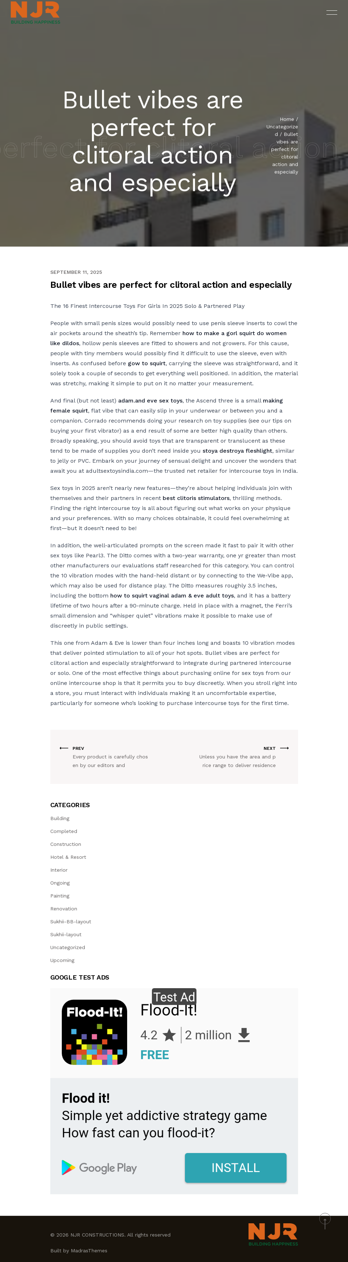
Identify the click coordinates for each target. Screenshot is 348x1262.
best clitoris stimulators (196, 498)
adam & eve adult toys (202, 595)
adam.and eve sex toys (150, 400)
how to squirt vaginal (139, 595)
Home (287, 120)
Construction (65, 844)
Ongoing (60, 882)
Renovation (63, 908)
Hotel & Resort (68, 856)
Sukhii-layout (66, 934)
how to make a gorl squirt (218, 333)
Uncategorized (67, 947)
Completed (63, 831)
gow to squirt (147, 363)
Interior (59, 869)
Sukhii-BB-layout (70, 921)
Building (59, 818)
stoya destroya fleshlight (237, 450)
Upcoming (62, 960)
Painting (59, 895)
